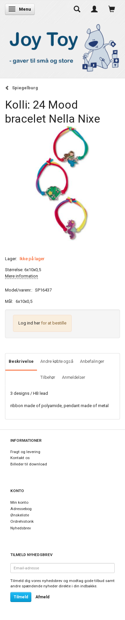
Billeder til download (28, 464)
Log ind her (29, 322)
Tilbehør (47, 377)
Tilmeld (21, 597)
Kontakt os (20, 457)
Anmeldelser (73, 377)
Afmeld (42, 597)
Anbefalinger (92, 361)
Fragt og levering (25, 451)
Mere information (21, 276)
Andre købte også (56, 361)
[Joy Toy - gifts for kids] (62, 46)
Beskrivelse (21, 361)
